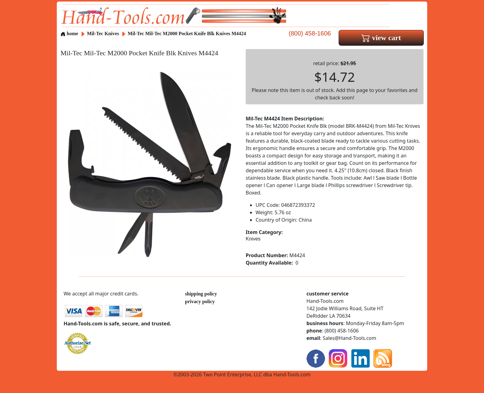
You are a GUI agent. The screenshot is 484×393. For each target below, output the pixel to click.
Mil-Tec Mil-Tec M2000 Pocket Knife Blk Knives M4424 (187, 33)
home (69, 33)
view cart (381, 37)
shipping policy (201, 293)
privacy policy (200, 301)
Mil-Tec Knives (103, 33)
